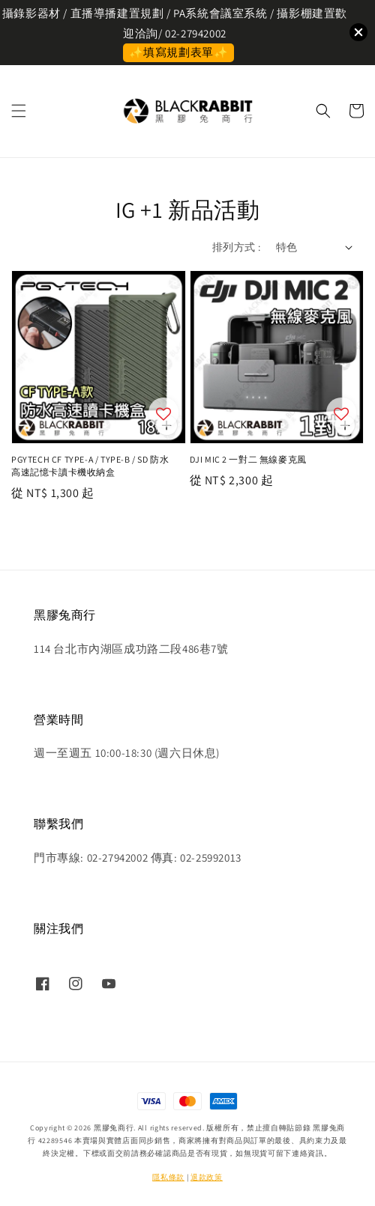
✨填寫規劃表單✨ (179, 52)
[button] (18, 110)
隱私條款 (168, 1177)
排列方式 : (236, 247)
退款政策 (206, 1177)
